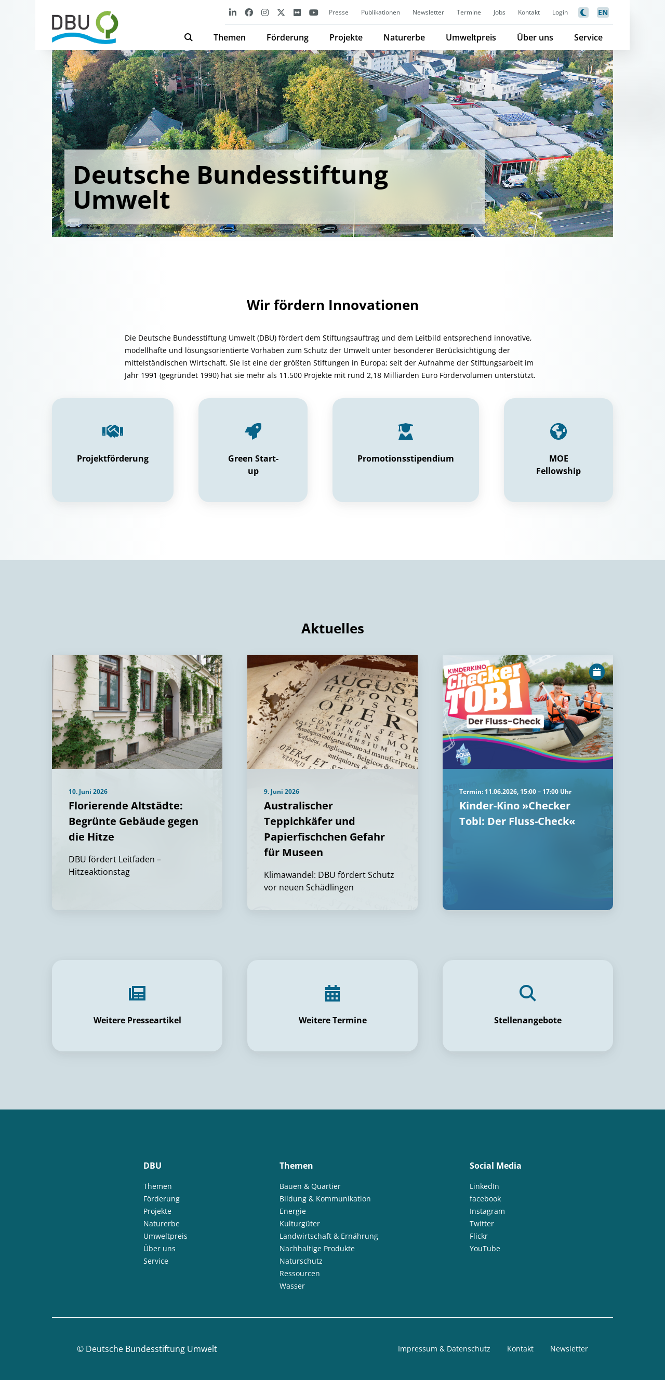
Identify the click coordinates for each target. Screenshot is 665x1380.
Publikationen (380, 12)
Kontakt (529, 12)
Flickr (479, 1236)
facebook (485, 1198)
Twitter (482, 1223)
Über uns (535, 37)
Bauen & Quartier (310, 1186)
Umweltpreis (471, 37)
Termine (469, 12)
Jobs (500, 12)
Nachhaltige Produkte (317, 1248)
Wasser (292, 1286)
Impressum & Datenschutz (444, 1349)
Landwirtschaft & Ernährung (329, 1236)
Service (588, 37)
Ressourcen (300, 1273)
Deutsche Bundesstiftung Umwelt (151, 1349)
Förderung (288, 37)
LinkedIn (484, 1186)
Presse (339, 12)
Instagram (487, 1211)
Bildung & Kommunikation (325, 1198)
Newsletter (428, 12)
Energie (293, 1211)
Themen (230, 37)
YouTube (485, 1248)
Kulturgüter (300, 1223)
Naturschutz (301, 1261)
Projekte (346, 37)
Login (560, 12)
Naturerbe (404, 37)
